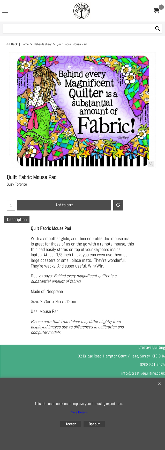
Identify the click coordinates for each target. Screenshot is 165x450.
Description (17, 219)
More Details (79, 412)
